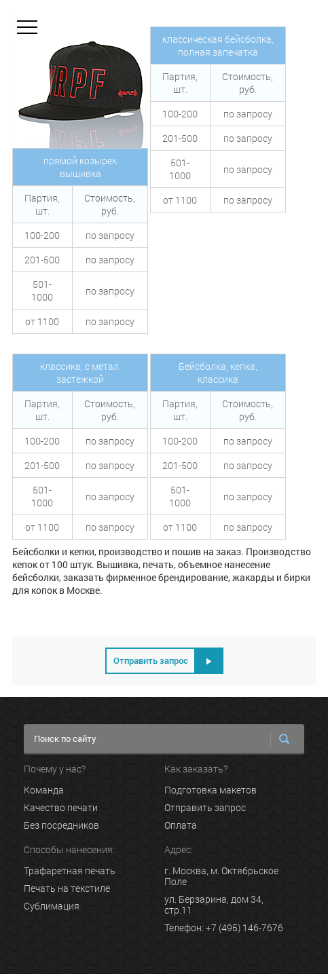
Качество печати (61, 807)
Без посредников (61, 825)
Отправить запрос (205, 807)
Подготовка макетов (210, 790)
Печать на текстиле (67, 888)
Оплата (180, 825)
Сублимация (51, 906)
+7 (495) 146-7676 (244, 927)
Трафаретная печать (69, 870)
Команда (44, 790)
